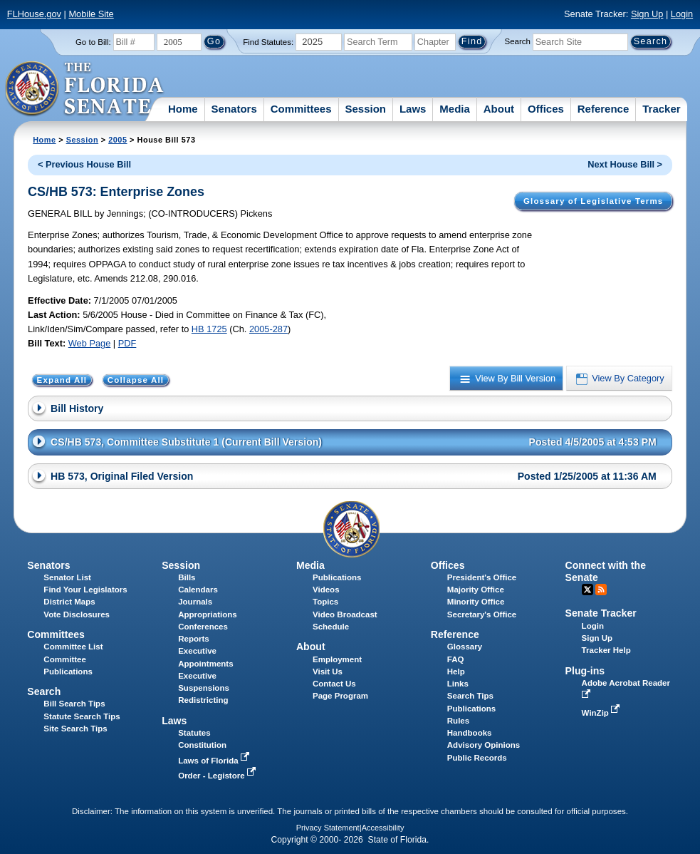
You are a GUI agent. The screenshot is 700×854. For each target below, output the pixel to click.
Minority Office (476, 601)
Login (682, 14)
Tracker (661, 109)
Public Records (477, 757)
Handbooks (469, 733)
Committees (301, 109)
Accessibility (383, 827)
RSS (601, 589)
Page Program (340, 695)
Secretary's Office (481, 614)
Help (456, 671)
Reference (604, 109)
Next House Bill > (624, 164)
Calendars (198, 589)
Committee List (73, 646)
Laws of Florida (215, 760)
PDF (127, 343)
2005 (117, 139)
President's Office (481, 577)
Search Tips (470, 695)
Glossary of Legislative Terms (593, 201)
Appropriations (207, 614)
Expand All (62, 380)
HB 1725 (209, 329)
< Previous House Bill (84, 164)
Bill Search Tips (74, 703)
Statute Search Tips (81, 716)
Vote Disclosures (76, 614)
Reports (193, 638)
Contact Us (334, 683)
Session (365, 109)
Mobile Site (90, 14)
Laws (413, 109)
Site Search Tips (75, 728)
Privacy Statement (328, 827)
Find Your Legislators (85, 589)
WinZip (602, 713)
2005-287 (268, 329)
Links (458, 683)
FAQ (455, 659)
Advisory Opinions (483, 745)
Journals (195, 601)
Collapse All (136, 380)
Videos (326, 589)
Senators (234, 109)
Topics (325, 601)
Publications (337, 577)
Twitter (587, 589)
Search (518, 41)
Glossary (464, 646)
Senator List (67, 577)
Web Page (89, 343)
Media (454, 109)
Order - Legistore (218, 775)
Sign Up (647, 14)
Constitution (202, 745)
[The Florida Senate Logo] (85, 89)
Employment (337, 659)
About (499, 109)
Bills (186, 577)
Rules (458, 720)
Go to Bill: (93, 42)
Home (183, 109)
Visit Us (328, 671)
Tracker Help (606, 650)
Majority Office (475, 589)
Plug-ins (585, 670)
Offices (546, 109)
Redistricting (203, 700)
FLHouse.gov (34, 14)
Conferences (203, 626)
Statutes (194, 733)
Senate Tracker (601, 613)
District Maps (69, 601)
